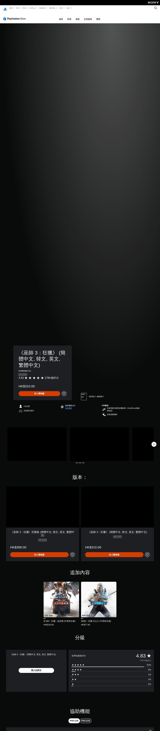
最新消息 (52, 8)
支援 (67, 8)
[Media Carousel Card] (37, 441)
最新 (61, 16)
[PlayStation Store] (15, 16)
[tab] (74, 718)
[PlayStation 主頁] (5, 8)
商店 (60, 8)
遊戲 (10, 8)
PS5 (17, 8)
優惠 (78, 16)
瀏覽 (98, 16)
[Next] (153, 441)
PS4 (24, 8)
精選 (69, 16)
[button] (68, 405)
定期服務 (88, 16)
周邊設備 (42, 8)
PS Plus (32, 8)
